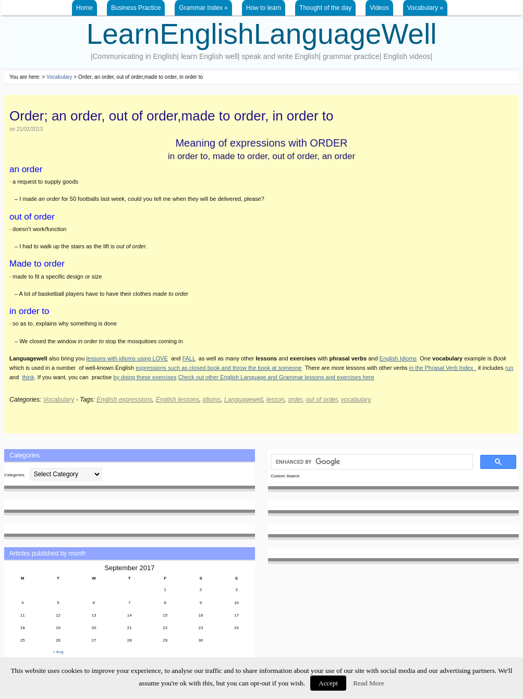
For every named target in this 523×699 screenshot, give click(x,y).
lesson (275, 399)
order (295, 399)
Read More (368, 683)
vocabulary (356, 399)
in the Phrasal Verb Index (443, 368)
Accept (328, 683)
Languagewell (243, 399)
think (28, 377)
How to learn (263, 7)
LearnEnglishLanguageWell (262, 34)
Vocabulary (425, 7)
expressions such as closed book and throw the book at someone (219, 368)
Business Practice (136, 7)
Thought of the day (325, 7)
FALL (188, 358)
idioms (212, 399)
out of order (321, 399)
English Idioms (398, 358)
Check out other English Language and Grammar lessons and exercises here (276, 377)
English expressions (124, 399)
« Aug (58, 651)
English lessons (177, 399)
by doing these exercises (144, 377)
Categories (14, 475)
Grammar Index (203, 7)
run (509, 368)
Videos (379, 7)
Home (84, 7)
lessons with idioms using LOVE (127, 358)
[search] (371, 462)
